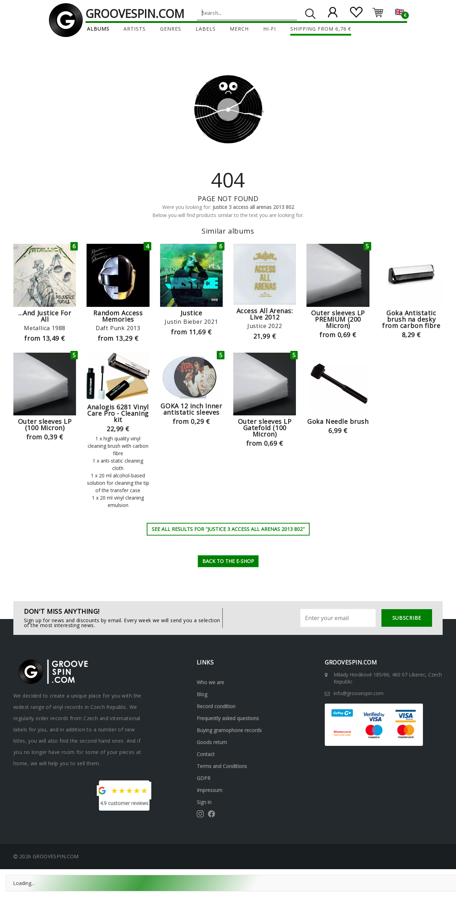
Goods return (212, 742)
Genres (170, 28)
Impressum (209, 790)
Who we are (210, 682)
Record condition (216, 706)
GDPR (203, 778)
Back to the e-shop (228, 561)
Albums (98, 28)
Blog (202, 694)
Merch (239, 28)
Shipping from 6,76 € (321, 28)
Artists (135, 28)
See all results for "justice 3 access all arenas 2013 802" (228, 529)
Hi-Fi (269, 28)
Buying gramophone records (229, 730)
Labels (206, 28)
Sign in (204, 802)
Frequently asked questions (228, 718)
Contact (206, 754)
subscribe (406, 617)
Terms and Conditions (222, 766)
